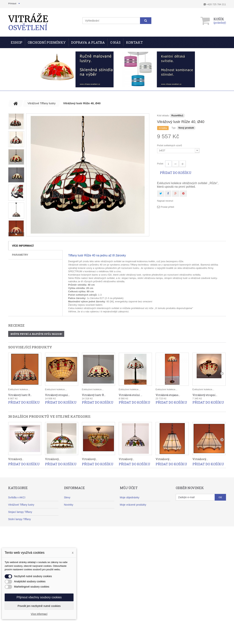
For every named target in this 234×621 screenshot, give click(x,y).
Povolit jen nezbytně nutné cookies (39, 605)
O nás (115, 42)
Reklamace (70, 526)
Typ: (173, 127)
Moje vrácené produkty (133, 504)
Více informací (23, 245)
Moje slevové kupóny (132, 533)
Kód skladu (163, 115)
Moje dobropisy (129, 511)
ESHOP (16, 42)
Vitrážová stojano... (168, 395)
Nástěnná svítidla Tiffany (22, 526)
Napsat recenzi (165, 200)
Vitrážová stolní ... (130, 395)
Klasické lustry (16, 540)
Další (16, 234)
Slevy (67, 497)
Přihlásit (12, 3)
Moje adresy (127, 519)
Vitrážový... (15, 459)
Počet (160, 163)
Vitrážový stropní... (57, 395)
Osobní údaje (127, 526)
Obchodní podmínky (47, 42)
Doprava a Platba (88, 42)
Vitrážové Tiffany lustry (21, 504)
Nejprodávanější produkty (79, 511)
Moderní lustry (16, 533)
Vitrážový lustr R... (20, 395)
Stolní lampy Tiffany (19, 519)
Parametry (20, 254)
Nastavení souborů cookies (135, 540)
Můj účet (129, 488)
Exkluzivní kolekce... (19, 389)
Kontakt (134, 42)
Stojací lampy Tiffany (20, 511)
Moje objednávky (129, 497)
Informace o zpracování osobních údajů (87, 555)
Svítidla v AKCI (17, 497)
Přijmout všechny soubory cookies (39, 597)
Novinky (68, 504)
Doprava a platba (74, 519)
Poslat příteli (167, 207)
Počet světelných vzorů (170, 145)
